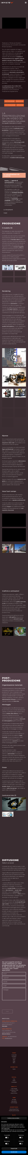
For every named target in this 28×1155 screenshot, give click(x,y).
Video (14, 1080)
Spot (14, 1059)
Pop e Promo (14, 1093)
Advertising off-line (14, 1109)
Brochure (14, 1091)
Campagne (14, 1082)
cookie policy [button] (7, 1128)
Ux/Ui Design (14, 1102)
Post (14, 1079)
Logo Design (14, 1088)
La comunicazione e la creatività (11, 175)
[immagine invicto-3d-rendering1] (8, 394)
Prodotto (14, 1056)
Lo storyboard (8, 209)
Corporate (14, 1054)
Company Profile (14, 1090)
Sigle (14, 1061)
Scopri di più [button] (14, 1148)
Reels (14, 1069)
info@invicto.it (8, 1038)
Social (14, 1058)
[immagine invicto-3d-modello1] (8, 268)
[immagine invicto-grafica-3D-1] (8, 632)
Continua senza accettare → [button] (14, 1118)
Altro (14, 1062)
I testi (5, 213)
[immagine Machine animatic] (14, 358)
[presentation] (13, 1006)
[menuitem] (9, 101)
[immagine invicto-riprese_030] (8, 549)
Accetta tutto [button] (14, 1152)
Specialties (14, 1101)
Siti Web (14, 1099)
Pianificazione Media (14, 1110)
